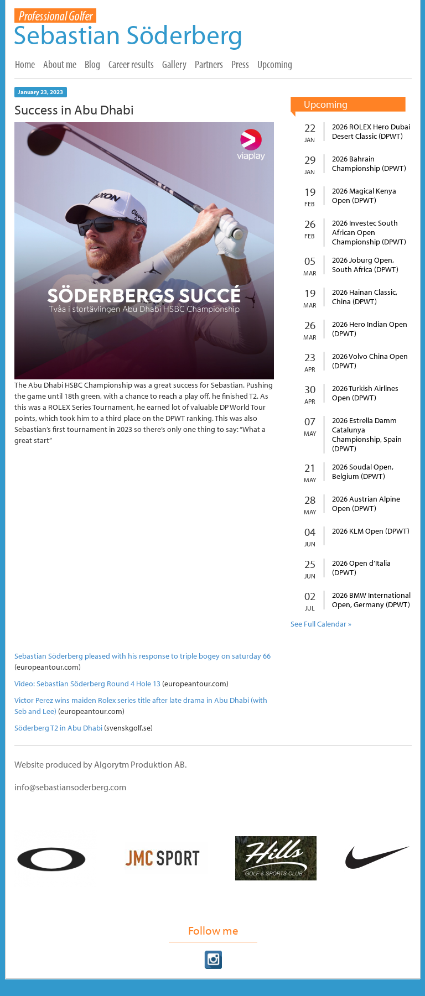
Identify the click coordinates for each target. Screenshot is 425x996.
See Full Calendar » (321, 624)
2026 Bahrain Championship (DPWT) (369, 163)
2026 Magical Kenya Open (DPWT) (364, 195)
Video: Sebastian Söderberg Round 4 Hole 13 (87, 684)
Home (25, 64)
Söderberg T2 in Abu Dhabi (58, 728)
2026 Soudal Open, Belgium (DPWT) (362, 471)
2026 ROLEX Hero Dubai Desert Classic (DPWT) (371, 131)
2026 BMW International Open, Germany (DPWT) (371, 600)
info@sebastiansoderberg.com (70, 786)
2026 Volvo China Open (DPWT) (370, 361)
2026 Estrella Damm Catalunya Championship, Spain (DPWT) (367, 434)
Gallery (174, 64)
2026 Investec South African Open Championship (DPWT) (369, 232)
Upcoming (274, 64)
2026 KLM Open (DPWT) (371, 531)
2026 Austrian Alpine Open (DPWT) (366, 503)
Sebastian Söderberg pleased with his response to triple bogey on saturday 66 (142, 656)
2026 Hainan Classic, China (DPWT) (364, 297)
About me (59, 64)
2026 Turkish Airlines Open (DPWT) (365, 393)
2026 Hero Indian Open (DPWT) (369, 329)
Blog (92, 64)
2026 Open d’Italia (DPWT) (361, 568)
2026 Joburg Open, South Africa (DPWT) (365, 264)
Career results (131, 64)
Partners (209, 64)
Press (240, 64)
